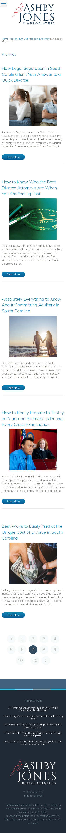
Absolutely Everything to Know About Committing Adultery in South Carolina (31, 304)
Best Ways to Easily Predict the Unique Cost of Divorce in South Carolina (32, 531)
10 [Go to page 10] (20, 660)
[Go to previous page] (11, 639)
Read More (13, 157)
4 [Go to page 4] (55, 638)
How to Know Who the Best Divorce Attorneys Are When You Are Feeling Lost (29, 187)
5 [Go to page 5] (11, 649)
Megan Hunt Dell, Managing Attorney (30, 38)
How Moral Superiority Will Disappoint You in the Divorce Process (33, 726)
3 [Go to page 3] (44, 638)
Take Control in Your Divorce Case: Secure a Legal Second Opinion (33, 734)
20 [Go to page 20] (34, 660)
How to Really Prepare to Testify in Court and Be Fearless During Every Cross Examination (33, 418)
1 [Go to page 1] (22, 638)
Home (5, 38)
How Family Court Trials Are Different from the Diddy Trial (33, 717)
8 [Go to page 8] (44, 649)
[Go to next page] (45, 660)
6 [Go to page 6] (22, 649)
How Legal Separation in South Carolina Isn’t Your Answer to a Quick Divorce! (31, 74)
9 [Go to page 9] (55, 649)
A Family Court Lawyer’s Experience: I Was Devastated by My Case (33, 709)
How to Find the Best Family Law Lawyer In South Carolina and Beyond (33, 742)
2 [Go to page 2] (33, 638)
